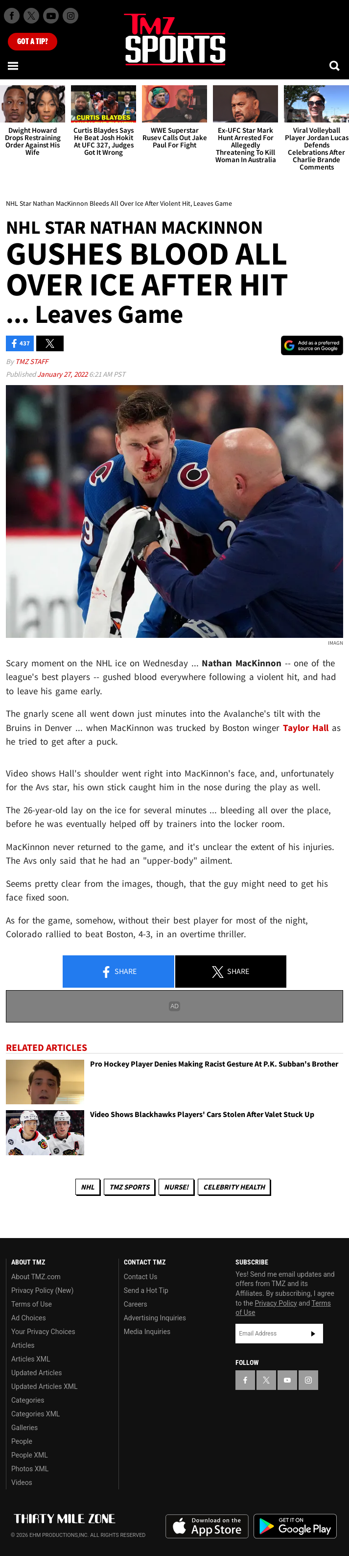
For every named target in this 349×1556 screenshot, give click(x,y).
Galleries (24, 1428)
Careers (135, 1304)
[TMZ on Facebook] (12, 16)
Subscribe (313, 1333)
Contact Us (141, 1277)
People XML (29, 1455)
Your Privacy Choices (43, 1332)
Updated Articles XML (44, 1386)
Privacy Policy (276, 1303)
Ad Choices (28, 1318)
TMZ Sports (129, 1186)
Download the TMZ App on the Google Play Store (295, 1526)
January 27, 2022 (63, 374)
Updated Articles (36, 1373)
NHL (87, 1186)
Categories (27, 1400)
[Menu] (13, 65)
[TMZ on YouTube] (287, 1380)
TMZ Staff (31, 361)
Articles (23, 1345)
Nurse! (176, 1186)
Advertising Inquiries (155, 1318)
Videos (21, 1482)
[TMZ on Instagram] (70, 16)
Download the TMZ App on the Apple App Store (207, 1526)
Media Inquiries (147, 1332)
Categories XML (35, 1414)
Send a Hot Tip (146, 1290)
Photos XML (29, 1469)
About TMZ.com (36, 1277)
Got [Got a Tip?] (32, 42)
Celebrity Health (234, 1186)
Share (118, 972)
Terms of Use (31, 1304)
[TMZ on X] (31, 16)
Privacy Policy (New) (42, 1290)
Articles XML (30, 1359)
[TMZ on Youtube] (51, 16)
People (21, 1441)
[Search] (335, 65)
